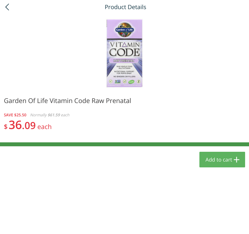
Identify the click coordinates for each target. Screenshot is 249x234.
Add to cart (219, 159)
